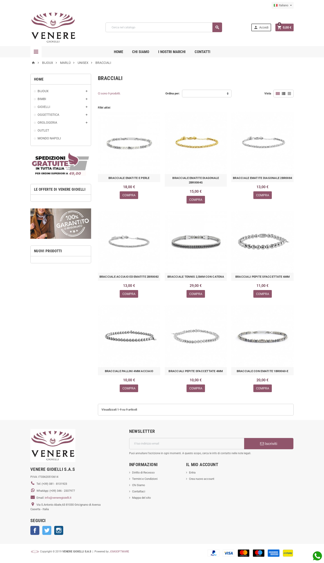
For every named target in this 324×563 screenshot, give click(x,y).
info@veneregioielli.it (58, 497)
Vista (267, 93)
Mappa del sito (141, 497)
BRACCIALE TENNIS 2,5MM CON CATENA (195, 276)
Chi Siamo (138, 485)
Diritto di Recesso (143, 472)
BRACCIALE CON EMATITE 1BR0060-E (262, 371)
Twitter (46, 530)
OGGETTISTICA (48, 114)
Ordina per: (172, 93)
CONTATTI (202, 51)
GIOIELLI (44, 107)
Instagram (58, 530)
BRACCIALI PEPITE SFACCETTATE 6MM (262, 276)
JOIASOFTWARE (119, 551)
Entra (192, 472)
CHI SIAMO (140, 51)
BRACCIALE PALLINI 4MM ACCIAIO (129, 371)
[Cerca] (164, 27)
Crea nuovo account (201, 478)
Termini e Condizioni (145, 478)
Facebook (34, 530)
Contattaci (138, 491)
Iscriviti (268, 443)
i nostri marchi (172, 51)
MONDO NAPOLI (49, 138)
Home (118, 51)
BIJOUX (43, 91)
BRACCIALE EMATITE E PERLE (129, 178)
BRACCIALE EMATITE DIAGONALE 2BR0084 (262, 178)
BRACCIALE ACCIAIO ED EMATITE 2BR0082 (129, 276)
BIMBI (42, 99)
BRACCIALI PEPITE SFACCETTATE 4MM (196, 371)
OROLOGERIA (47, 122)
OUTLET (43, 130)
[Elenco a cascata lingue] (283, 5)
